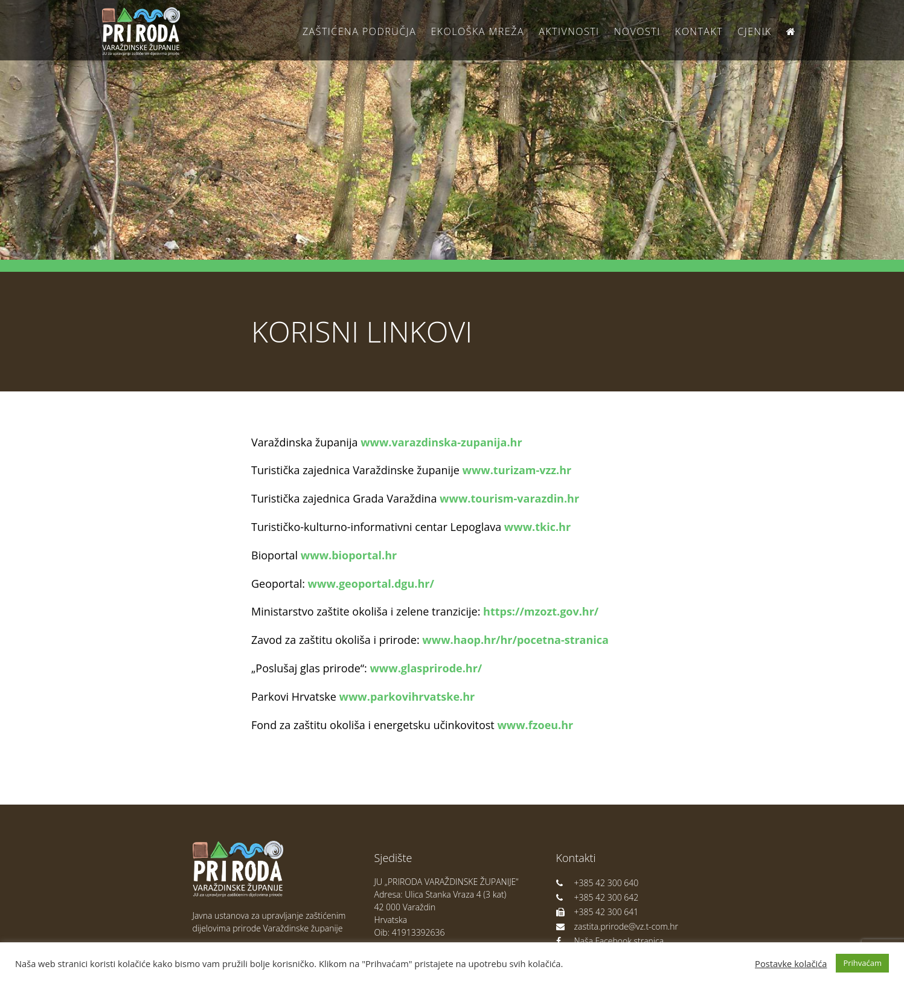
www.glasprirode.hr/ (426, 668)
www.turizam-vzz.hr (516, 470)
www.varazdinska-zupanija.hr (441, 442)
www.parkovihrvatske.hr (407, 696)
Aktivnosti (569, 31)
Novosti (637, 31)
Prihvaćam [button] (862, 962)
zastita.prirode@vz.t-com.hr (617, 926)
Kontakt (699, 31)
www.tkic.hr (537, 526)
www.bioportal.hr (349, 555)
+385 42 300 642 (597, 897)
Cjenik (754, 31)
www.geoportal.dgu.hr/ (371, 583)
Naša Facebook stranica (610, 941)
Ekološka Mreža (477, 31)
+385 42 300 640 (597, 883)
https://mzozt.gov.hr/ (540, 611)
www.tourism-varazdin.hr (509, 498)
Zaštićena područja (359, 31)
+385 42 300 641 (597, 912)
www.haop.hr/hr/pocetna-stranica (515, 639)
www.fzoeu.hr (535, 725)
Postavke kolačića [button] (791, 963)
